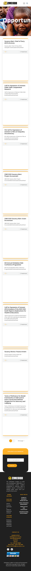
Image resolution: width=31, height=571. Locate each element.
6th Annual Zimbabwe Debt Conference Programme (13, 264)
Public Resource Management (23, 503)
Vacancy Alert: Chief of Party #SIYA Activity (14, 42)
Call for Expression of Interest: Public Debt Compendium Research (15, 87)
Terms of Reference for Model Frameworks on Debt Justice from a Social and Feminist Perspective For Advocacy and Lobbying (14, 399)
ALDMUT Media (21, 565)
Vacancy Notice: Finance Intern (15, 352)
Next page (21, 440)
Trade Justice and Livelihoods (24, 508)
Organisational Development (23, 512)
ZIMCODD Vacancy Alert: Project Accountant (13, 175)
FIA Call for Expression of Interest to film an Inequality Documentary (14, 131)
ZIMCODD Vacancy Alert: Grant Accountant (15, 219)
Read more (24, 51)
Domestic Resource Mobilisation (24, 499)
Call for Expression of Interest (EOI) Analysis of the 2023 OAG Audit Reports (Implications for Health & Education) (15, 310)
